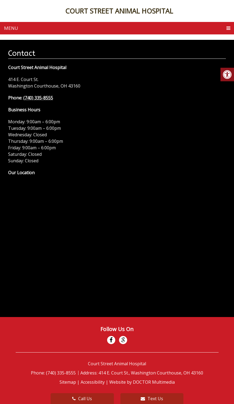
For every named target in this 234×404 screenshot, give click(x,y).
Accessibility (93, 382)
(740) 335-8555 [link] (38, 98)
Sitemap (68, 382)
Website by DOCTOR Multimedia (142, 382)
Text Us (152, 399)
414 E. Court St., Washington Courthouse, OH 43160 (150, 373)
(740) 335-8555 (61, 373)
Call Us (82, 399)
